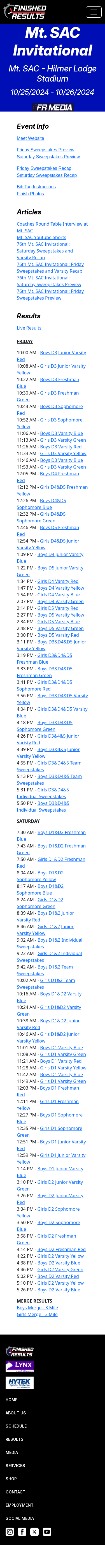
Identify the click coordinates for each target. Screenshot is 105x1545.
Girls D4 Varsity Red (58, 581)
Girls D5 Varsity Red (58, 608)
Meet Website (30, 138)
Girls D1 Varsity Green (63, 1054)
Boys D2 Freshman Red (62, 1249)
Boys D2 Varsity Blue (59, 1263)
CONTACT (15, 1492)
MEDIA (12, 1452)
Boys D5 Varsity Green (61, 628)
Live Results (29, 328)
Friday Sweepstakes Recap (44, 168)
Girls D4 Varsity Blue (59, 595)
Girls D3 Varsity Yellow (63, 453)
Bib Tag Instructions (36, 186)
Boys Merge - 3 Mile (37, 1308)
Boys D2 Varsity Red (58, 1276)
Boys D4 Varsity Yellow (61, 588)
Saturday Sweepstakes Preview (48, 156)
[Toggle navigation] (94, 12)
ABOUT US (16, 1412)
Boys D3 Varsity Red (60, 447)
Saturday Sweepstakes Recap (47, 175)
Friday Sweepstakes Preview (45, 149)
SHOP (11, 1478)
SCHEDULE (16, 1426)
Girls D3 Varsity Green (63, 440)
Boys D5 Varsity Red (58, 635)
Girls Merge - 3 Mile (37, 1314)
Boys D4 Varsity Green (61, 601)
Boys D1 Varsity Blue (61, 1047)
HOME (11, 1399)
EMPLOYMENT (20, 1505)
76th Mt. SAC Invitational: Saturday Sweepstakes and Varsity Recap (45, 251)
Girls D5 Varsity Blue (59, 622)
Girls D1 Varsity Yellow (63, 1068)
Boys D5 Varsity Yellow (61, 615)
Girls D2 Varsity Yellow (61, 1256)
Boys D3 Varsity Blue (61, 433)
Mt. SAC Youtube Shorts (41, 237)
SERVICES (15, 1465)
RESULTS (15, 1439)
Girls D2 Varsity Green (60, 1269)
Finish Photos (30, 193)
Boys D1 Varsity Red (60, 1061)
